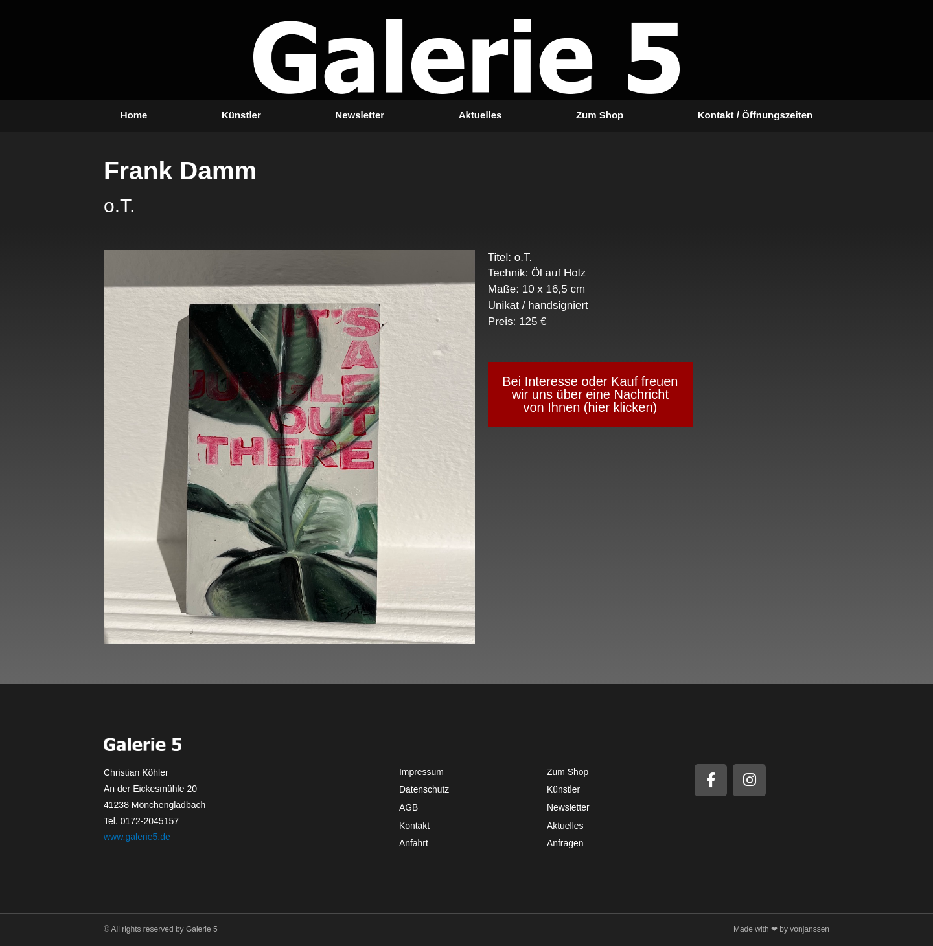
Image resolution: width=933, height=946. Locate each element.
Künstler (241, 114)
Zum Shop (599, 114)
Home (134, 114)
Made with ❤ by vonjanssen (781, 929)
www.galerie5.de (137, 836)
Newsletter (359, 114)
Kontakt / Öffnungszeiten (755, 114)
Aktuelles (480, 114)
